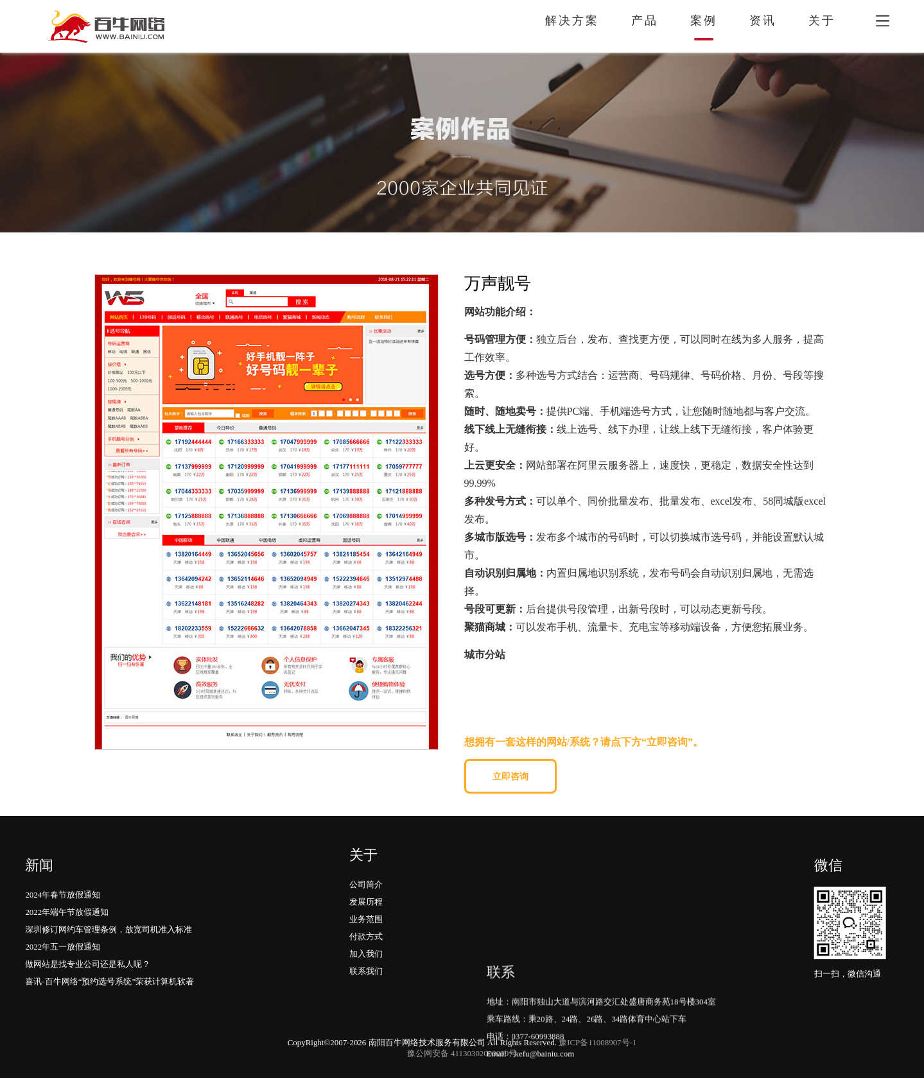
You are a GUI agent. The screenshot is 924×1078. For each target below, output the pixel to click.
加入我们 (366, 914)
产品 (644, 20)
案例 (703, 20)
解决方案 (572, 20)
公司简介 (366, 844)
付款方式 (366, 896)
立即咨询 (510, 776)
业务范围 (366, 879)
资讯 (762, 20)
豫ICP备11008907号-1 (597, 1042)
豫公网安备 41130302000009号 (462, 1053)
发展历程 (366, 862)
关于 (821, 20)
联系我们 (366, 931)
